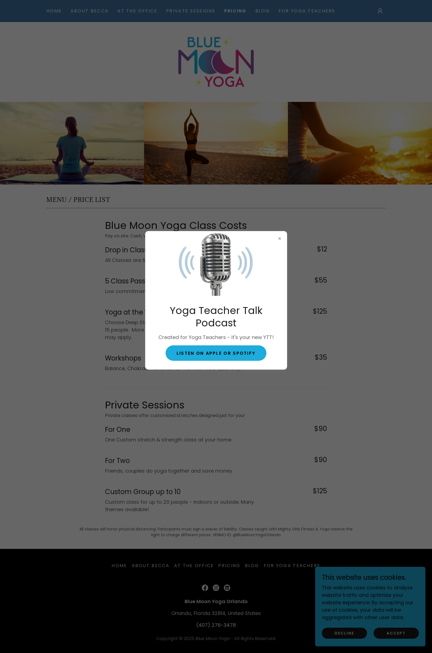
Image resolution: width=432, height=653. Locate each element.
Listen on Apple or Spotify (216, 353)
